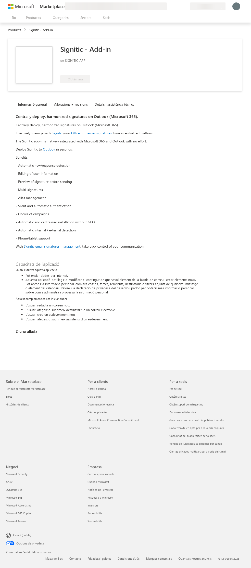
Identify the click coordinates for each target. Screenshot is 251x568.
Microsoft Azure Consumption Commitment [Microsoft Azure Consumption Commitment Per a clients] (113, 420)
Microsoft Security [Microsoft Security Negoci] (16, 474)
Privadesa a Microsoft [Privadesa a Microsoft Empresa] (100, 497)
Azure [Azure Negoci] (9, 482)
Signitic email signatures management (52, 246)
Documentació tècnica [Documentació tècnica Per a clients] (101, 404)
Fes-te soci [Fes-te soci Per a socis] (175, 389)
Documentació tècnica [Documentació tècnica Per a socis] (182, 412)
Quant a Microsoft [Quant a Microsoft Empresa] (98, 482)
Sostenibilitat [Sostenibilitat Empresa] (95, 521)
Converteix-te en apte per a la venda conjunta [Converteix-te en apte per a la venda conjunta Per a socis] (196, 428)
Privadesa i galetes (99, 558)
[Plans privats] (186, 6)
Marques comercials (159, 558)
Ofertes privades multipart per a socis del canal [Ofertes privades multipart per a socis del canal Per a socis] (197, 451)
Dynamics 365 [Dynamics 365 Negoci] (14, 490)
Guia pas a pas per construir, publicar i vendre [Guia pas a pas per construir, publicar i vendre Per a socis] (196, 420)
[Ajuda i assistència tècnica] (174, 6)
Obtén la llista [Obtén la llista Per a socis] (177, 396)
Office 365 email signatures (91, 133)
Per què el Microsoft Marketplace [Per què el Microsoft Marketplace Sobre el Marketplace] (26, 389)
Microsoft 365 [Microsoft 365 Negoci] (14, 497)
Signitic (57, 133)
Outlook (49, 149)
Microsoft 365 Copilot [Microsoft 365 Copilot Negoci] (19, 513)
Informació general (32, 104)
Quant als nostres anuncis (195, 558)
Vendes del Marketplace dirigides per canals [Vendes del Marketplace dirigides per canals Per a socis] (195, 443)
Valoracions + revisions (71, 104)
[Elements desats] (180, 6)
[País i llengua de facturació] (208, 6)
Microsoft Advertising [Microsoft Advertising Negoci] (18, 505)
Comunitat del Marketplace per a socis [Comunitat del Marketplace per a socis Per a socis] (192, 436)
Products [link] (14, 29)
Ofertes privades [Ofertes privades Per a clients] (97, 412)
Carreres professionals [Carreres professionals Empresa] (101, 474)
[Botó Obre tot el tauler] (13, 18)
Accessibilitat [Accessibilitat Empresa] (95, 513)
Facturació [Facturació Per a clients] (94, 428)
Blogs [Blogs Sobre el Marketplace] (9, 396)
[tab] (33, 104)
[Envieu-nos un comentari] (169, 6)
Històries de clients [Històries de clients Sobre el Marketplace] (17, 404)
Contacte (75, 558)
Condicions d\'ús (128, 558)
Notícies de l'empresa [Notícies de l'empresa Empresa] (100, 490)
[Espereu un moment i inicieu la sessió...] (236, 6)
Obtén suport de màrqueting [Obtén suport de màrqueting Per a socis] (186, 404)
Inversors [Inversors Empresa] (93, 505)
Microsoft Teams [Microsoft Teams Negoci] (16, 521)
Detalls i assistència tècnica (114, 104)
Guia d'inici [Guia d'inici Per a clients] (94, 396)
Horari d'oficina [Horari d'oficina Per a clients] (97, 389)
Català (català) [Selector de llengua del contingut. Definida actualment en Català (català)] (22, 535)
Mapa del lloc (54, 558)
